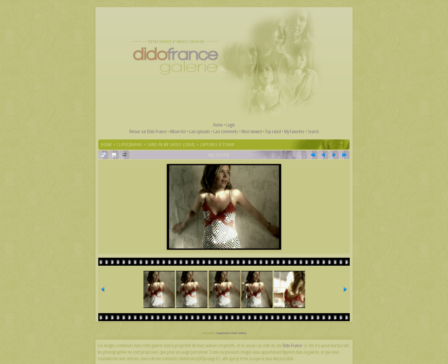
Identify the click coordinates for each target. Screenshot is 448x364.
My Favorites (294, 131)
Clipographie (129, 144)
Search (313, 131)
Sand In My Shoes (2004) (171, 144)
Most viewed (251, 131)
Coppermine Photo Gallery (231, 333)
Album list (178, 131)
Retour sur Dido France (148, 131)
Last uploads (199, 131)
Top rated (273, 131)
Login (230, 124)
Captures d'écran (217, 144)
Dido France (292, 345)
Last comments (225, 131)
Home (218, 124)
